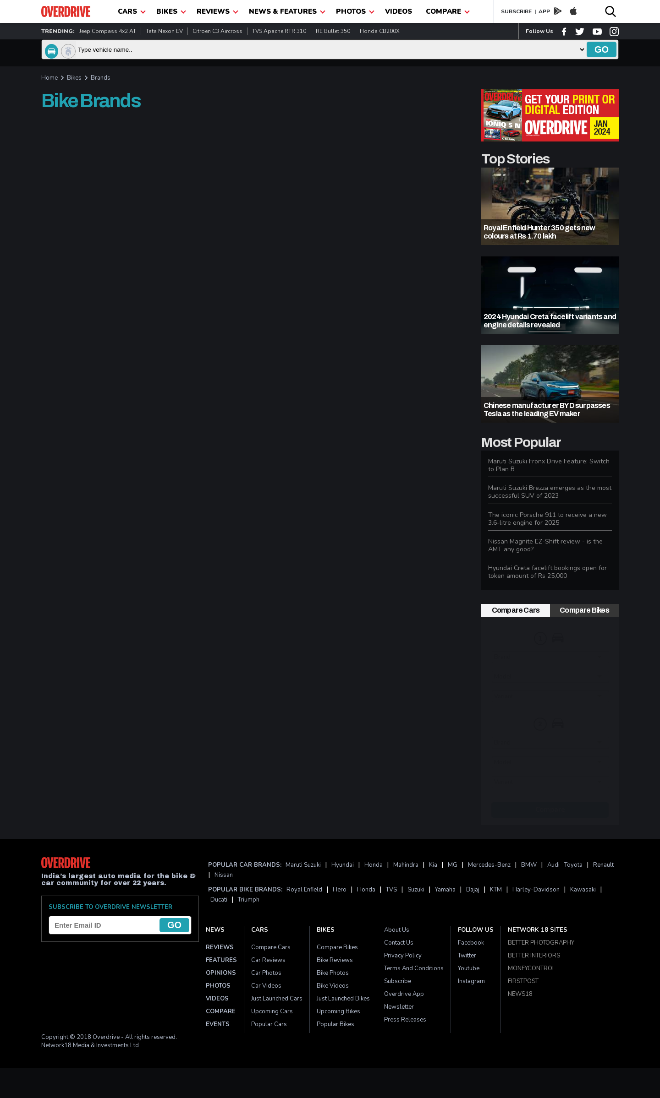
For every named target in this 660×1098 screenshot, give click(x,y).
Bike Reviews (335, 960)
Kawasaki (583, 890)
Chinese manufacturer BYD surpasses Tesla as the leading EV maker (547, 410)
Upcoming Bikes (338, 1011)
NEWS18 (520, 994)
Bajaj (472, 890)
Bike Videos (333, 986)
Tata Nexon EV (164, 31)
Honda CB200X (380, 31)
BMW (529, 865)
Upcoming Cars (272, 1011)
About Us (396, 930)
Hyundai (342, 865)
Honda (373, 865)
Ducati (218, 900)
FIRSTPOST (523, 981)
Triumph (248, 900)
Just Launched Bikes (343, 999)
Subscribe (397, 981)
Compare (550, 809)
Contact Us (398, 943)
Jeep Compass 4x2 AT (107, 31)
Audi (553, 865)
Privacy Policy (403, 955)
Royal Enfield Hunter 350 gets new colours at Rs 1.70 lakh (539, 232)
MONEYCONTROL (532, 968)
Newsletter (399, 1007)
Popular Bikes (335, 1024)
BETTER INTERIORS (534, 955)
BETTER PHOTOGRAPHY (541, 943)
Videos (398, 11)
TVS (391, 890)
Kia (433, 865)
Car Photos (266, 973)
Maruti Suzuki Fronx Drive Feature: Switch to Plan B (549, 465)
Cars (259, 930)
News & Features (287, 11)
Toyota (573, 865)
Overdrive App (404, 994)
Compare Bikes (584, 610)
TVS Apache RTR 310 (279, 31)
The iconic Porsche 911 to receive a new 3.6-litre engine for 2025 (547, 519)
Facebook (471, 943)
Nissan (223, 875)
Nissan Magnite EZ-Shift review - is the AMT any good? (545, 545)
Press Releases (405, 1020)
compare (448, 11)
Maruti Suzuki (303, 865)
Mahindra (405, 865)
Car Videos (266, 986)
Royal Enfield (304, 890)
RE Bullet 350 (333, 31)
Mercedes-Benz (489, 865)
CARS (132, 11)
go (601, 49)
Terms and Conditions (414, 968)
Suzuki (415, 890)
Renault (603, 865)
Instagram (471, 981)
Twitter (467, 955)
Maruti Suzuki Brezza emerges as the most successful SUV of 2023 (549, 492)
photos (355, 11)
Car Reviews (268, 960)
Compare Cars (515, 610)
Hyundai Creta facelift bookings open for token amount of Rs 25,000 (547, 572)
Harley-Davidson (536, 890)
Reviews (217, 11)
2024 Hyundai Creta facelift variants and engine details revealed (550, 321)
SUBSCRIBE (516, 11)
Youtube (468, 968)
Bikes (171, 11)
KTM (496, 890)
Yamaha (445, 890)
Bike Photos (333, 973)
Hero (339, 890)
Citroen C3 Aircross (217, 31)
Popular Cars (269, 1024)
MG (452, 865)
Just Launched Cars (276, 999)
